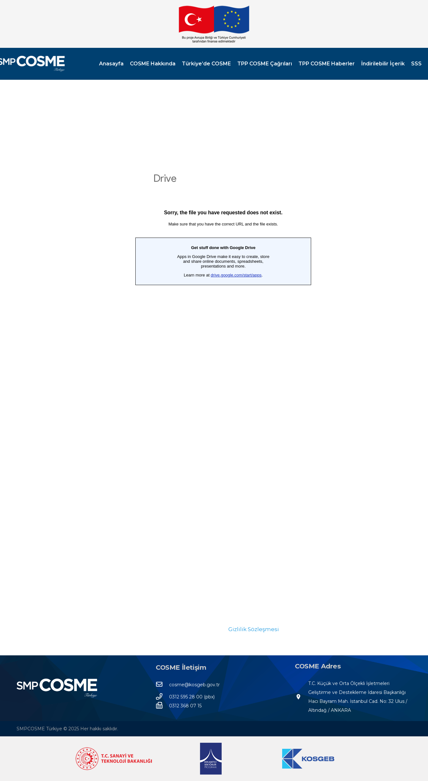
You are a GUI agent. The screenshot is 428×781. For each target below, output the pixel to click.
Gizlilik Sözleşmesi (253, 629)
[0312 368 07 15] (162, 705)
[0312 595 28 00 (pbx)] (162, 696)
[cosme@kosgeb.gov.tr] (162, 684)
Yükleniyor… (223, 390)
